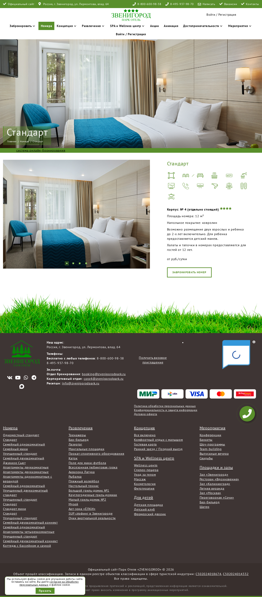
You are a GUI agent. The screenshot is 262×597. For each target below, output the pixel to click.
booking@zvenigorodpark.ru (104, 374)
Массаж (140, 479)
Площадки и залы (216, 467)
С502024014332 (236, 574)
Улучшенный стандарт (20, 454)
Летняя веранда (212, 488)
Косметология (145, 484)
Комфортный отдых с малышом (158, 440)
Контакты (252, 4)
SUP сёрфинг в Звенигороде (91, 513)
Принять (45, 591)
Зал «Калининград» (215, 484)
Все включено (145, 435)
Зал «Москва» (210, 493)
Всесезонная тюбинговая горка (93, 467)
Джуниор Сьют (14, 463)
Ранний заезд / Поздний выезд (158, 449)
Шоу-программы (212, 444)
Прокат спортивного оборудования (96, 454)
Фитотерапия (144, 488)
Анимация (171, 26)
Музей (73, 504)
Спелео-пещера (146, 470)
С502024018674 (208, 574)
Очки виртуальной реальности (92, 518)
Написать (209, 4)
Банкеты (206, 440)
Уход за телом (145, 474)
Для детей (143, 497)
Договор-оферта (145, 414)
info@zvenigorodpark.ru (80, 383)
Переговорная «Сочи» (217, 497)
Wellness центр (146, 465)
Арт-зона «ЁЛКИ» (82, 509)
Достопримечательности (203, 26)
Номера (46, 26)
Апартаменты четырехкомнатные (28, 532)
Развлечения (93, 26)
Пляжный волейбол (84, 481)
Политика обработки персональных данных (165, 406)
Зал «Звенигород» (214, 474)
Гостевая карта (145, 444)
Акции (154, 26)
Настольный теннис (84, 486)
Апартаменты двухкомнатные (26, 467)
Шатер (204, 507)
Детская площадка (148, 505)
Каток (73, 458)
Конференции (210, 435)
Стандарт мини (14, 509)
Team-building (211, 449)
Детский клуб (144, 509)
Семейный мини (15, 449)
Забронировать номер (239, 272)
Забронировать (23, 26)
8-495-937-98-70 (182, 4)
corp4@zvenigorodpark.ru (104, 379)
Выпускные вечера (214, 454)
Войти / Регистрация (131, 34)
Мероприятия (240, 26)
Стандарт (10, 440)
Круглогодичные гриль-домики (93, 495)
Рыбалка (75, 476)
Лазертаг (75, 444)
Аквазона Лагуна (82, 472)
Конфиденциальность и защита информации (165, 410)
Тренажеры (77, 435)
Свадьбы (206, 458)
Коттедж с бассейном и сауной (27, 546)
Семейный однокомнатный (24, 444)
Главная (12, 141)
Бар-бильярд (79, 440)
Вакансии (230, 4)
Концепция (67, 26)
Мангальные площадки (86, 449)
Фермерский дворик (150, 514)
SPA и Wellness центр (127, 26)
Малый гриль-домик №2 (87, 499)
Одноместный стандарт (21, 435)
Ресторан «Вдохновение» (219, 479)
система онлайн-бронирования (40, 150)
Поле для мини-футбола (87, 463)
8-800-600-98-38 (149, 4)
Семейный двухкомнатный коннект (30, 522)
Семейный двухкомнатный (23, 458)
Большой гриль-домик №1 (89, 490)
